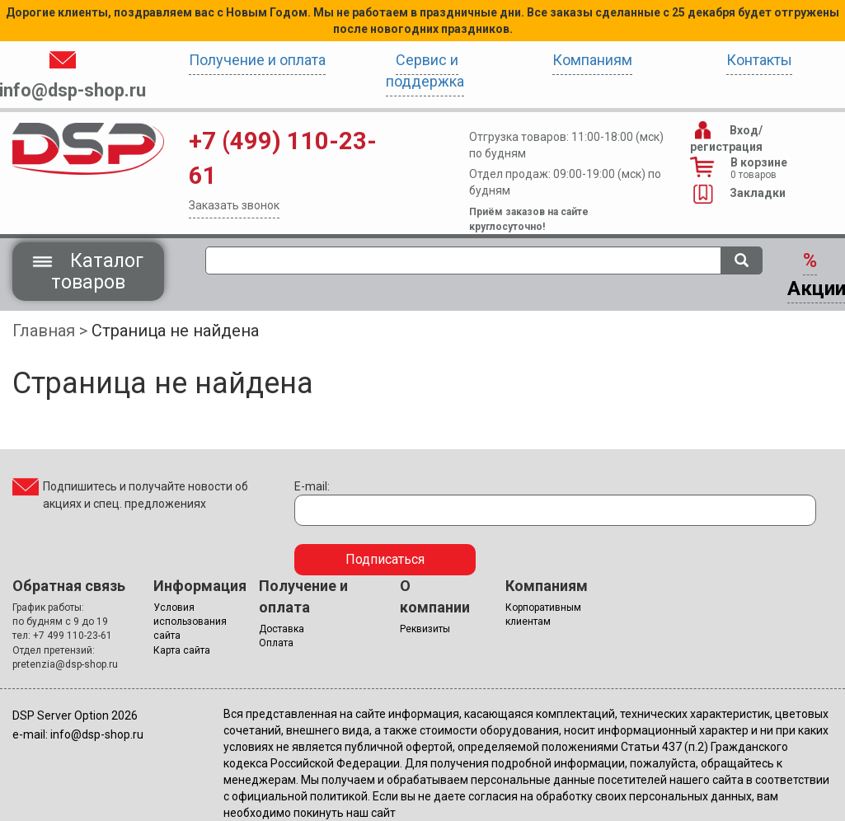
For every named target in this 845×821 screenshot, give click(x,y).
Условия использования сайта (190, 621)
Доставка (281, 629)
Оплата (276, 643)
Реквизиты (425, 629)
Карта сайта (181, 650)
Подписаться (385, 559)
